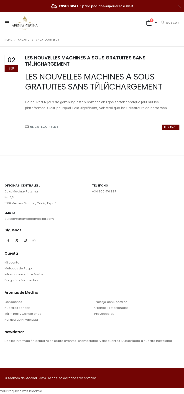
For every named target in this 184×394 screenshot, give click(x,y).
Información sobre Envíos (24, 274)
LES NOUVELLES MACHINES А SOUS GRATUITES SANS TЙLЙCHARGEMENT (85, 60)
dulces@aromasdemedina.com (29, 219)
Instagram (25, 240)
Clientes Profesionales (111, 308)
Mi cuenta (12, 262)
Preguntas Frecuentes (21, 280)
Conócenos (14, 302)
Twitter (16, 240)
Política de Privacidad (21, 319)
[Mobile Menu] (8, 22)
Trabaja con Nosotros (110, 302)
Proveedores (104, 314)
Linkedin (34, 240)
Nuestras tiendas (17, 308)
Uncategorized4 (44, 127)
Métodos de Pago (18, 268)
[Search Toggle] (170, 23)
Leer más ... (170, 127)
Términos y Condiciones (23, 314)
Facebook (8, 240)
